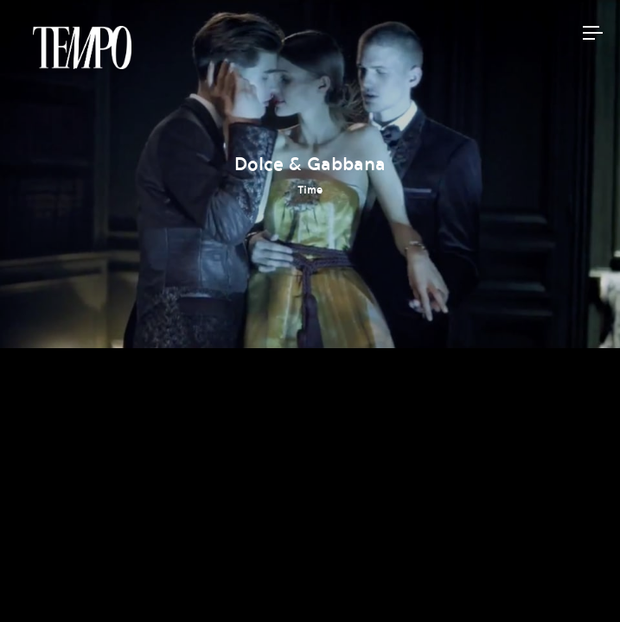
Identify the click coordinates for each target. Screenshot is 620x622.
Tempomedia (82, 47)
